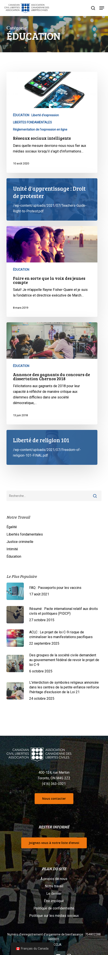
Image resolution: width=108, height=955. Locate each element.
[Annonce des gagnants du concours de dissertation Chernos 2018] (51, 373)
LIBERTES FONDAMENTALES (32, 122)
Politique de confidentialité (54, 908)
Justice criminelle (19, 542)
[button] (101, 8)
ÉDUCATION (21, 115)
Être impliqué (54, 901)
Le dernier (54, 893)
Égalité (11, 527)
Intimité (12, 549)
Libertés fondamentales (24, 534)
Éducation (13, 556)
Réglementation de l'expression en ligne (40, 129)
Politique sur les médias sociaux (54, 916)
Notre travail (54, 886)
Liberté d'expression (45, 115)
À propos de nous (53, 879)
